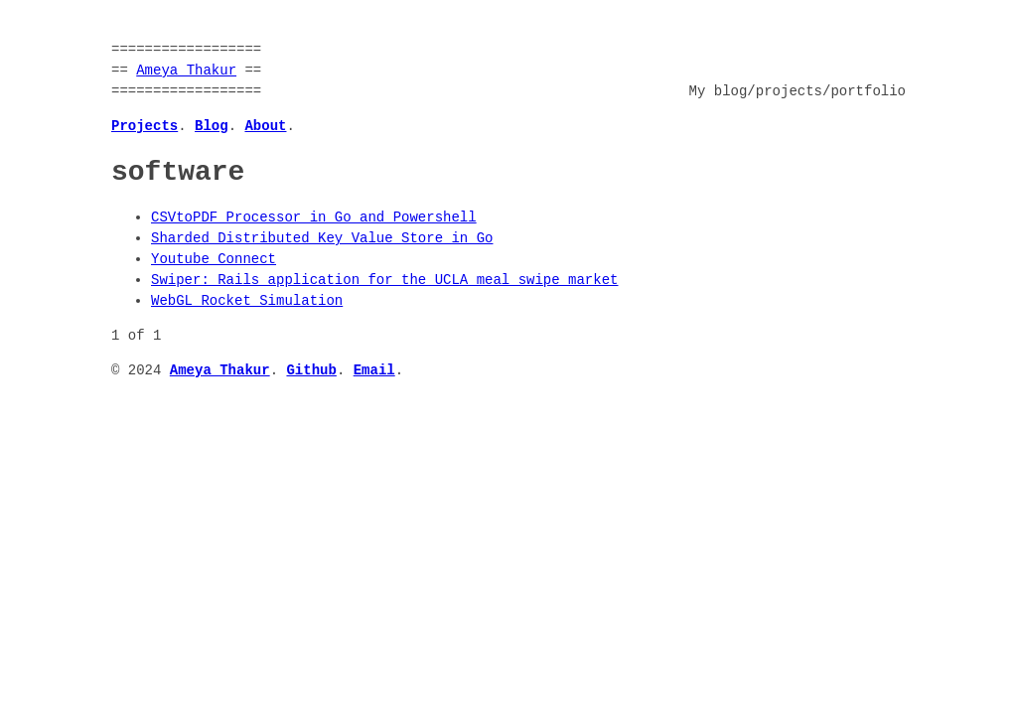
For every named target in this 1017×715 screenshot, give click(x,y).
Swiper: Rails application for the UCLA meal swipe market (384, 280)
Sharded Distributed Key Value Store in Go (322, 238)
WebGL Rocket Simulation (247, 301)
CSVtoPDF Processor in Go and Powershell (314, 218)
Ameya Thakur (186, 71)
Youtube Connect (213, 259)
